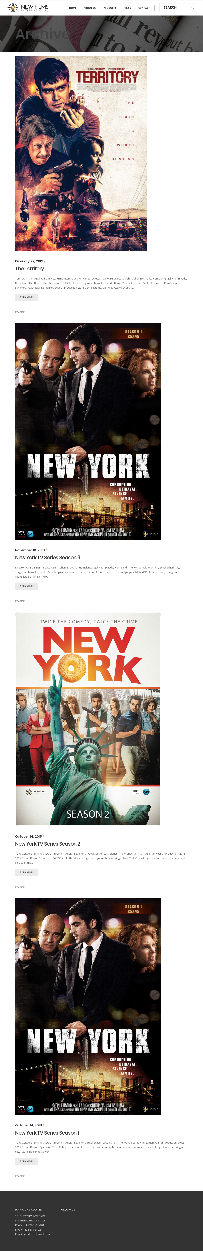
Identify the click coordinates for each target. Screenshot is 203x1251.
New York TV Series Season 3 (47, 557)
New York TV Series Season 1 (47, 1132)
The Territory (29, 268)
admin (21, 312)
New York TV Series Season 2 (47, 843)
